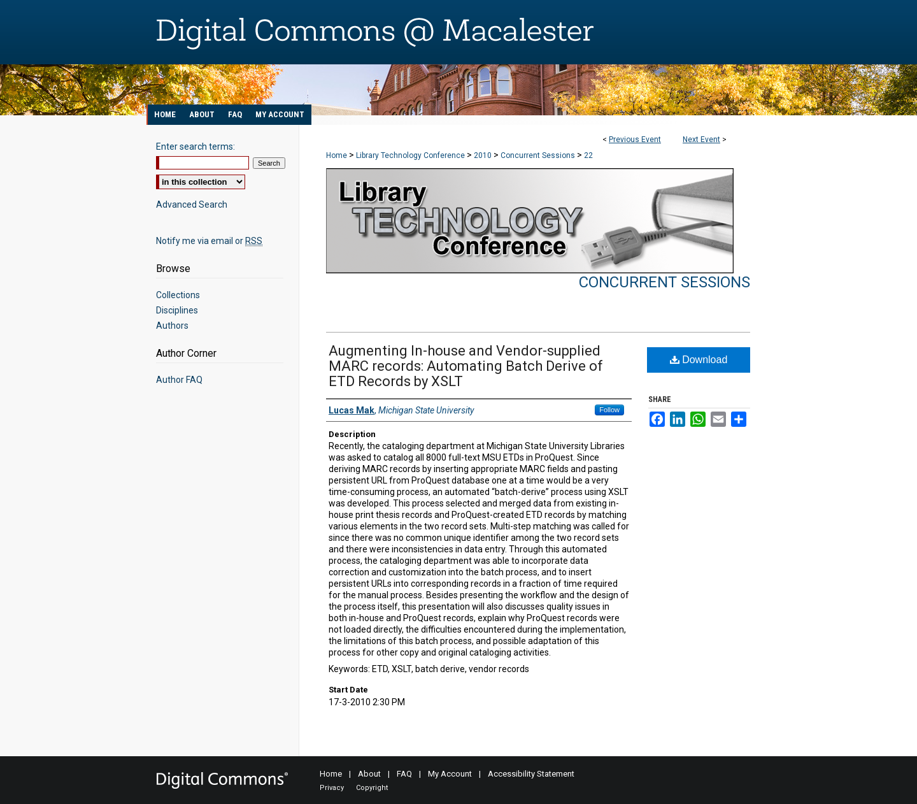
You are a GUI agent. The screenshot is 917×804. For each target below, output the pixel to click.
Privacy (332, 788)
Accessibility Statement (531, 774)
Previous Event (635, 139)
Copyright (372, 788)
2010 (484, 155)
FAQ (404, 774)
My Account (450, 774)
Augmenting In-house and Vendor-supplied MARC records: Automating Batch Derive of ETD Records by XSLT (466, 366)
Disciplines (177, 310)
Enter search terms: (195, 146)
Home (336, 155)
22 (588, 155)
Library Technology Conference (411, 155)
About (369, 774)
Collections (178, 295)
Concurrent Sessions (539, 155)
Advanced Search (191, 204)
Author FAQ (179, 380)
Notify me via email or (209, 241)
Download (699, 359)
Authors (172, 325)
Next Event (701, 139)
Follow (609, 409)
